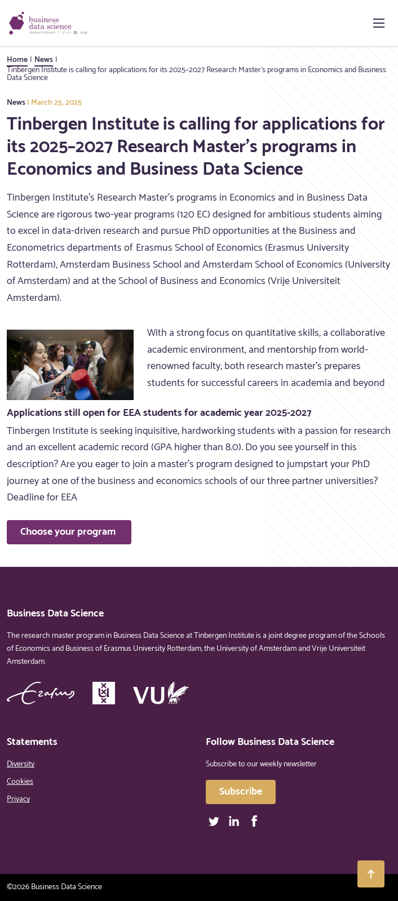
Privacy (18, 799)
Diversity (20, 764)
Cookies (20, 781)
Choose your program (69, 531)
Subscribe (240, 791)
